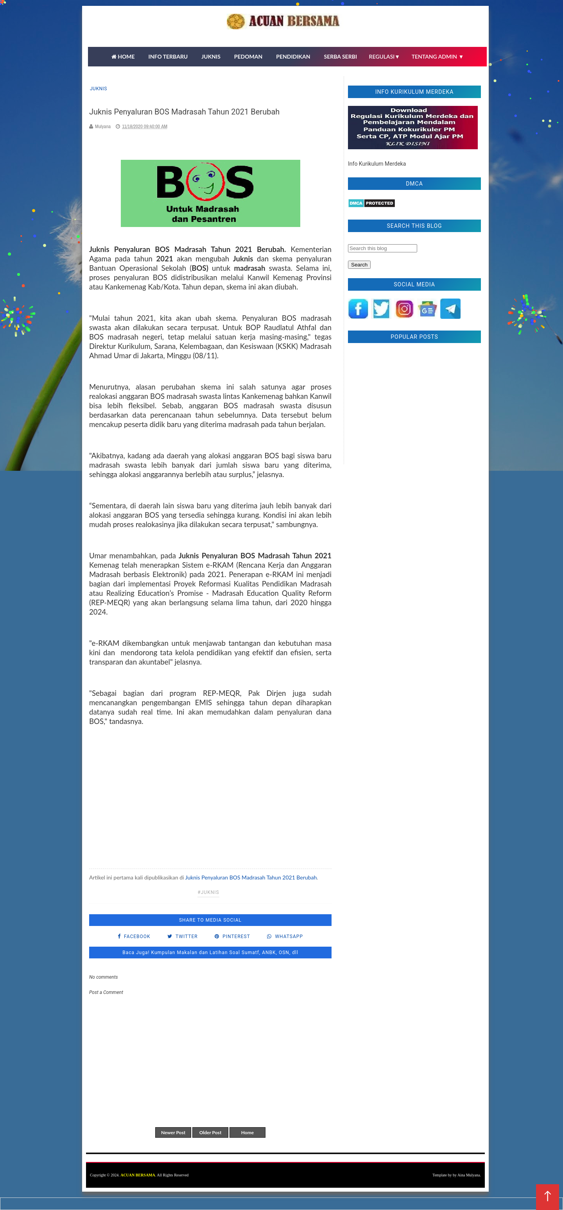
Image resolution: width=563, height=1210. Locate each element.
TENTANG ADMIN (438, 56)
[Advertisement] (210, 796)
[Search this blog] (382, 248)
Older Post (210, 1132)
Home (247, 1132)
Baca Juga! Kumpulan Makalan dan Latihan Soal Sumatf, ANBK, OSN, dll (210, 952)
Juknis (98, 88)
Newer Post (173, 1132)
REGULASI (384, 56)
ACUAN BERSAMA (137, 1175)
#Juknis (208, 892)
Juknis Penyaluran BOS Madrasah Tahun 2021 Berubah (251, 877)
